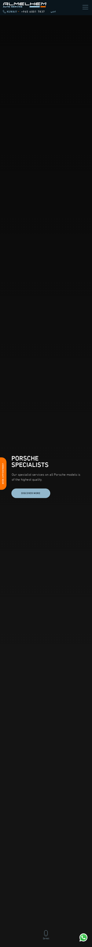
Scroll (46, 934)
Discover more (30, 494)
